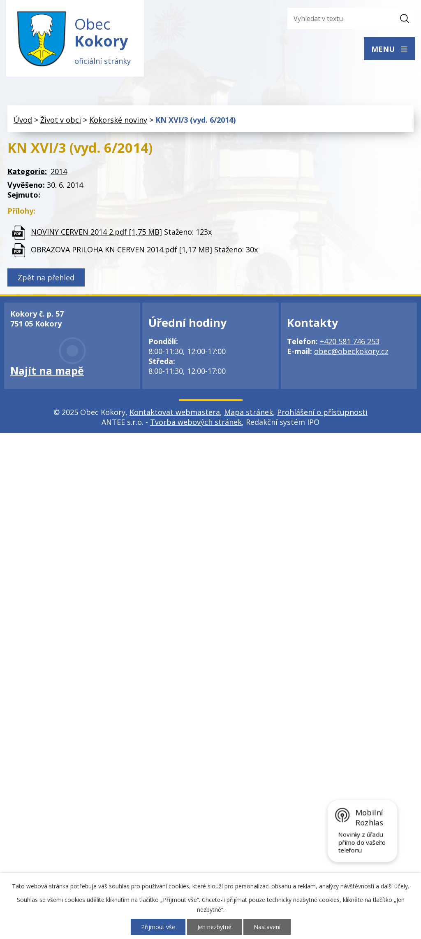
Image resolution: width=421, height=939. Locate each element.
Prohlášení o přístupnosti (322, 412)
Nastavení (267, 927)
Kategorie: (27, 172)
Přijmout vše (158, 927)
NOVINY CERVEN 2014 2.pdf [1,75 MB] (96, 232)
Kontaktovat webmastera (175, 412)
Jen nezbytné (214, 927)
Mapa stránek (248, 412)
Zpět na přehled (46, 278)
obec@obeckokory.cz (351, 351)
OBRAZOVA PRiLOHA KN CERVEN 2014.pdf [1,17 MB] (121, 249)
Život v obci (60, 120)
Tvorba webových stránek (196, 422)
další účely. (395, 886)
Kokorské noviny (118, 120)
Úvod (23, 120)
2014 (59, 172)
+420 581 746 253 (349, 342)
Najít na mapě (47, 371)
